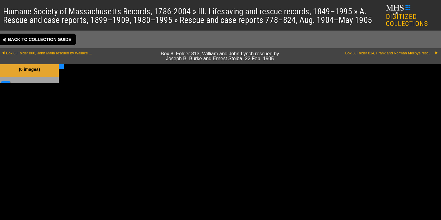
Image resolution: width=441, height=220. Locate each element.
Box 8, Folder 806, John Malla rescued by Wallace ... (49, 53)
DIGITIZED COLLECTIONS (407, 16)
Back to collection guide (39, 39)
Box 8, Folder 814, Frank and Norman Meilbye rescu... (389, 53)
